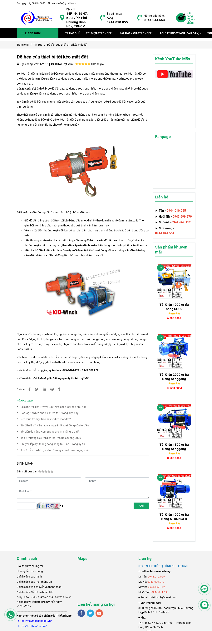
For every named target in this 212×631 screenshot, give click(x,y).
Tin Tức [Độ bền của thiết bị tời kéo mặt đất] (37, 44)
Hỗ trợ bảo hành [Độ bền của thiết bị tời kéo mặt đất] (154, 15)
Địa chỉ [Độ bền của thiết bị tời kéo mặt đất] (70, 9)
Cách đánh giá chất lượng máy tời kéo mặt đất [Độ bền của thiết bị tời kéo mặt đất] (61, 378)
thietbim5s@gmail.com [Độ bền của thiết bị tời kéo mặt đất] (62, 3)
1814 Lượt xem (62, 64)
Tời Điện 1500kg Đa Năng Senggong (174, 447)
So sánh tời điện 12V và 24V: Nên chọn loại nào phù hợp (53, 406)
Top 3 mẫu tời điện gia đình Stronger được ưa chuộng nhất (55, 450)
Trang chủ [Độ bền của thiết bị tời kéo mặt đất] (23, 44)
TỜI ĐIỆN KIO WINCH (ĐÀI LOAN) (181, 33)
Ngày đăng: (25, 64)
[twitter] (90, 613)
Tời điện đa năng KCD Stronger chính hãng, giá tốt (50, 431)
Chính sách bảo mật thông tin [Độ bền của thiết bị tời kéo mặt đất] (34, 581)
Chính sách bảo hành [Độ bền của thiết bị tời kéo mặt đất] (29, 576)
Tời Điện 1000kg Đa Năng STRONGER (174, 517)
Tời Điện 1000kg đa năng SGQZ (174, 307)
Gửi (141, 505)
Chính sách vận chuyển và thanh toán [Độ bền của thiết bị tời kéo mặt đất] (39, 586)
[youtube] (99, 613)
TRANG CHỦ (72, 33)
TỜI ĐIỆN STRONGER (100, 33)
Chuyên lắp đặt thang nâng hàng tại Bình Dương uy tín (53, 444)
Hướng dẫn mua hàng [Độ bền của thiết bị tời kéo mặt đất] (30, 571)
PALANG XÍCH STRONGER (137, 33)
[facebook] (81, 613)
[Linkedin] (44, 389)
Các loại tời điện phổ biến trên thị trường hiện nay (49, 413)
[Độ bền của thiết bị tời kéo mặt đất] (37, 18)
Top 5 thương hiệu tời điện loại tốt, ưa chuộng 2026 (51, 437)
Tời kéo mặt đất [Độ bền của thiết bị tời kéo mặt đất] (26, 88)
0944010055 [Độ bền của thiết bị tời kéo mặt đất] (37, 3)
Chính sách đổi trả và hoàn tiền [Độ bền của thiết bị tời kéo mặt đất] (35, 592)
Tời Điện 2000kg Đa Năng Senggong (174, 377)
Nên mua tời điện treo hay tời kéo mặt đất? (46, 419)
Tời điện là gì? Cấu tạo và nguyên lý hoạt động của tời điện (55, 425)
